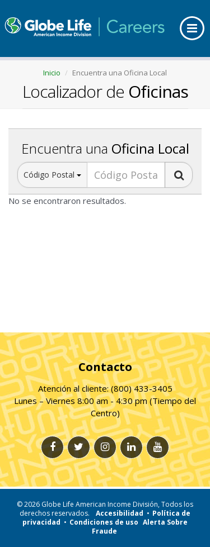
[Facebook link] (52, 447)
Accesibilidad (119, 513)
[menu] (192, 28)
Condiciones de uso (103, 522)
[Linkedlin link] (131, 447)
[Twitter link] (78, 447)
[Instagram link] (105, 447)
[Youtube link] (157, 447)
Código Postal (52, 174)
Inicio (51, 73)
